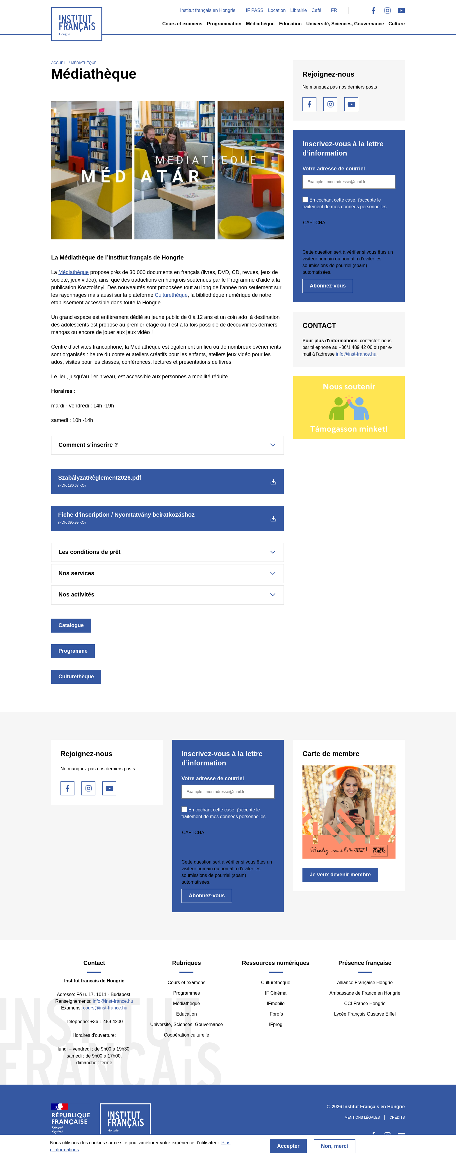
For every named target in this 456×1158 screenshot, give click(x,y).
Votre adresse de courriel (333, 169)
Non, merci (334, 1146)
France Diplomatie (70, 1121)
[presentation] (346, 237)
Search (356, 10)
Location (277, 10)
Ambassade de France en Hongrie (364, 993)
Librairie (298, 10)
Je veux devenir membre (340, 875)
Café (316, 10)
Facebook (373, 10)
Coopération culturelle (186, 1034)
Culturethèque (171, 295)
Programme (73, 651)
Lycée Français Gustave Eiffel (365, 1014)
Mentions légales (362, 1117)
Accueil (58, 63)
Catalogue (71, 625)
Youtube (401, 10)
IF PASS (254, 10)
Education (290, 23)
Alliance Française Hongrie (365, 982)
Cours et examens (182, 23)
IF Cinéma (275, 993)
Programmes (186, 993)
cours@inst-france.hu (105, 1007)
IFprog (275, 1024)
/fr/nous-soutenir (349, 407)
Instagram (387, 10)
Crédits (397, 1117)
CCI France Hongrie (365, 1003)
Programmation (224, 23)
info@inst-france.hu (356, 354)
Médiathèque (260, 23)
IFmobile (275, 1003)
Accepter (288, 1146)
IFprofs (275, 1014)
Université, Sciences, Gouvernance (345, 23)
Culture (397, 23)
